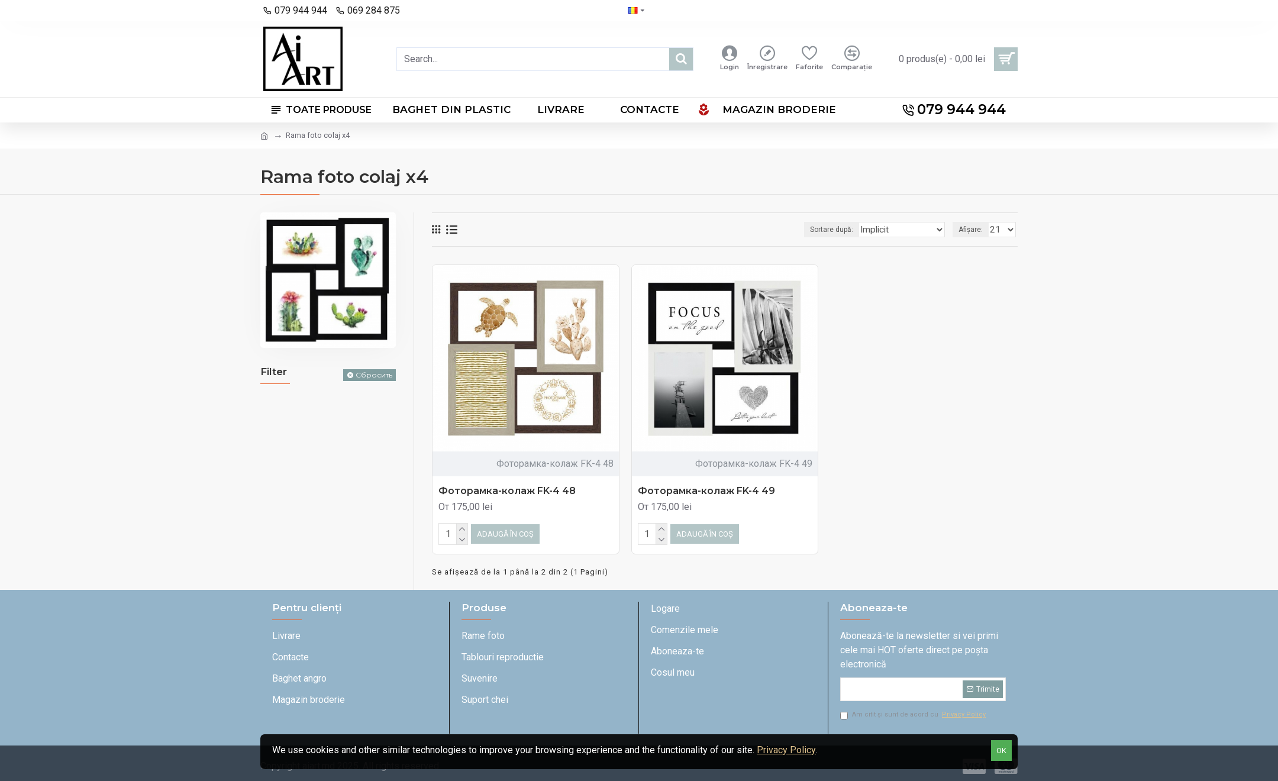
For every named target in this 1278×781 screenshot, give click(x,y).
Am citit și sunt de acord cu (913, 713)
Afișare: (974, 229)
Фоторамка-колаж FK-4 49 (706, 490)
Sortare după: (841, 229)
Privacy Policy (786, 750)
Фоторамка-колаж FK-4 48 (507, 490)
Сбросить (374, 374)
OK (1001, 750)
